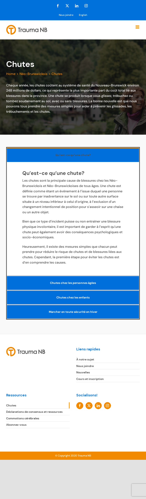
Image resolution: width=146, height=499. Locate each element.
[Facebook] (79, 405)
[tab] (73, 155)
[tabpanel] (73, 218)
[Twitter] (89, 405)
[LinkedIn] (98, 405)
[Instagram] (107, 405)
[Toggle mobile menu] (138, 27)
